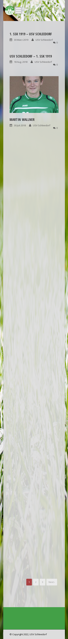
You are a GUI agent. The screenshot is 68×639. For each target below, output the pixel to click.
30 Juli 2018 (20, 125)
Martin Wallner (22, 119)
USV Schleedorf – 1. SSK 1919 (31, 56)
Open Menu (18, 10)
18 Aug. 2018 (20, 62)
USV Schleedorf (44, 39)
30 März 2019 (21, 39)
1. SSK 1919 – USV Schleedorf (31, 34)
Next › (52, 582)
